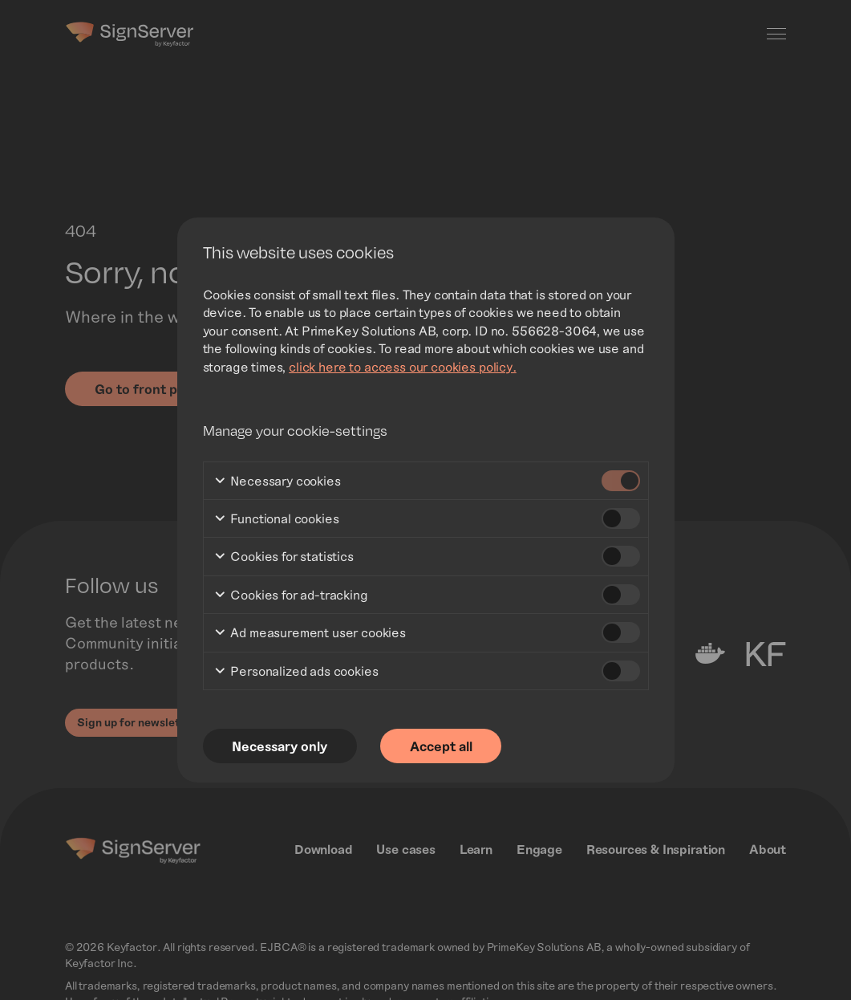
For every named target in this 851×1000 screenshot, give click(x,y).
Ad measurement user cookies (310, 632)
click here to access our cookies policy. (403, 365)
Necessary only (280, 746)
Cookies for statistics (283, 557)
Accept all (442, 746)
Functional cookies (276, 518)
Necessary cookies (277, 481)
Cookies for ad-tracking (290, 595)
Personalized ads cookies (296, 671)
